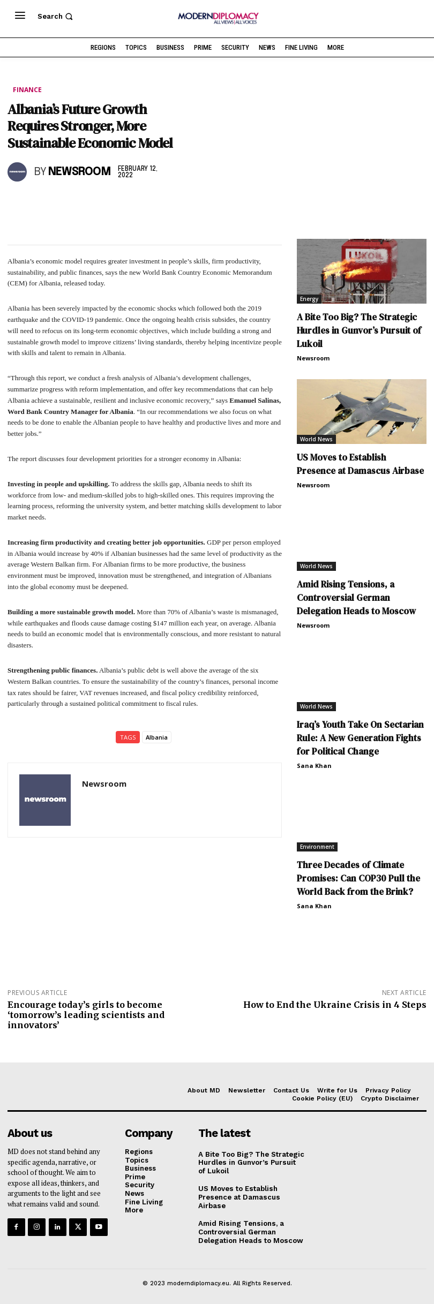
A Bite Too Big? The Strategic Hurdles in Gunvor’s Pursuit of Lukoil (359, 330)
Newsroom (79, 172)
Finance (27, 90)
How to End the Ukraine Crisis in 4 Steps (334, 1004)
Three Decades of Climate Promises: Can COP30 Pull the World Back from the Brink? (358, 878)
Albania (157, 737)
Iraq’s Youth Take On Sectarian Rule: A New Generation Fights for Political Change (360, 738)
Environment (317, 846)
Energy (309, 299)
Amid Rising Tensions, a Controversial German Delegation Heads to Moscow (356, 597)
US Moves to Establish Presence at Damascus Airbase (360, 464)
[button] (57, 16)
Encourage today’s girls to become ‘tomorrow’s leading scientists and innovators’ (86, 1014)
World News (316, 439)
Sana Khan (314, 766)
